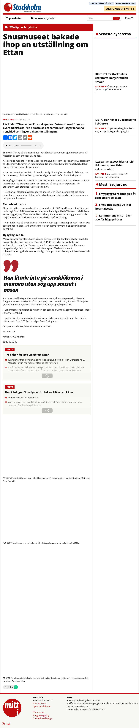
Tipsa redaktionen (42, 706)
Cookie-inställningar (43, 718)
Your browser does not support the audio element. (23, 145)
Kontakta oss (39, 703)
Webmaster (39, 712)
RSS (6, 724)
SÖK (116, 18)
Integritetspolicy (41, 715)
